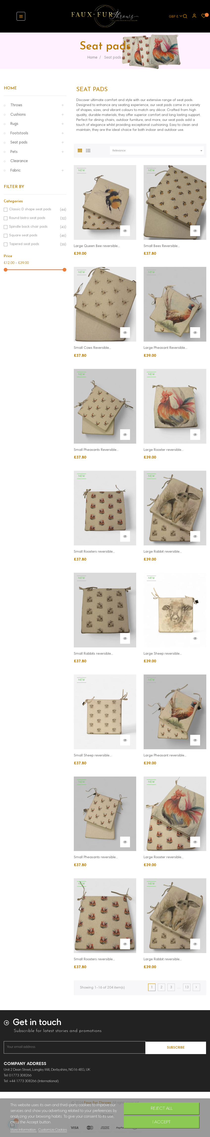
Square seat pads (34, 235)
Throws (16, 105)
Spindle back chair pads (34, 227)
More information (23, 1130)
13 (187, 987)
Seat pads (18, 142)
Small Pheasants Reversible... (96, 450)
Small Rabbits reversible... (93, 654)
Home (10, 88)
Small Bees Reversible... (162, 246)
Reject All (162, 1108)
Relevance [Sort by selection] (158, 150)
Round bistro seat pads (34, 218)
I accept (162, 1122)
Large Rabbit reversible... (163, 552)
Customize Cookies (52, 1130)
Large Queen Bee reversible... (97, 246)
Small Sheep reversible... (93, 755)
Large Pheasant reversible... (165, 755)
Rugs (14, 124)
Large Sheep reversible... (163, 654)
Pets (14, 152)
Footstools (19, 133)
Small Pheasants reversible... (96, 857)
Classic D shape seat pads (34, 209)
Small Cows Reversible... (92, 348)
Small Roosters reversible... (94, 552)
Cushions (18, 115)
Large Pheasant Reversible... (165, 348)
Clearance (19, 161)
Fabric (15, 171)
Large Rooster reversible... (164, 450)
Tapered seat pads (34, 244)
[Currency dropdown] (173, 16)
